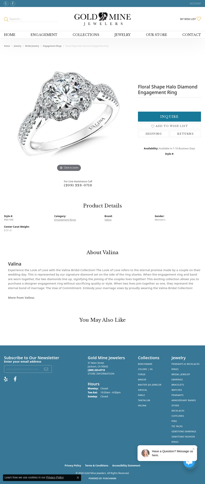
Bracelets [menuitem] (178, 384)
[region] (69, 113)
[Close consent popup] (78, 477)
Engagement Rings (52, 46)
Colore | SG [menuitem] (145, 369)
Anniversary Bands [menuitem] (184, 400)
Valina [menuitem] (142, 405)
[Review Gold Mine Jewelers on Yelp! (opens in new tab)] (6, 3)
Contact (191, 35)
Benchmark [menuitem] (145, 364)
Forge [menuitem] (142, 374)
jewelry (17, 46)
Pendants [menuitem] (178, 395)
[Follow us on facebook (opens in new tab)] (12, 3)
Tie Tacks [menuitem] (177, 426)
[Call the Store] (96, 370)
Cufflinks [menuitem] (178, 416)
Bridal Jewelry (32, 46)
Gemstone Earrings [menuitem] (184, 431)
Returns (185, 133)
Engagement (44, 35)
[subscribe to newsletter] (46, 369)
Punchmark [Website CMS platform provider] (110, 478)
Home (9, 35)
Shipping (153, 133)
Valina (108, 219)
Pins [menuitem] (174, 421)
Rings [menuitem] (175, 369)
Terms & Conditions (96, 465)
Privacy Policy (73, 465)
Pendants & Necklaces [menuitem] (186, 364)
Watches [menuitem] (177, 390)
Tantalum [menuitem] (144, 400)
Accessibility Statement (126, 465)
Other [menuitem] (175, 405)
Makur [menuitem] (142, 379)
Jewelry (123, 35)
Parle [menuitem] (141, 395)
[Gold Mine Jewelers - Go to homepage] (102, 19)
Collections (86, 35)
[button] (195, 3)
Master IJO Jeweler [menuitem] (149, 384)
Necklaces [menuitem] (178, 410)
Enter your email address (22, 361)
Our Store (156, 35)
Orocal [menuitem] (142, 390)
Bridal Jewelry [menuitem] (181, 374)
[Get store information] (101, 373)
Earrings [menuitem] (177, 379)
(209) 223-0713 (78, 185)
